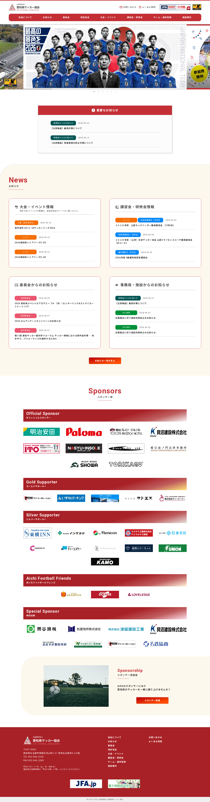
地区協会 (85, 17)
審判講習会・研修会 (127, 252)
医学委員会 (26, 330)
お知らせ (47, 17)
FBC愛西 (126, 313)
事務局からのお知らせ (63, 123)
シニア (26, 237)
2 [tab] (98, 91)
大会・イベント (108, 17)
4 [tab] (107, 91)
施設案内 (186, 17)
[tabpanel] (105, 56)
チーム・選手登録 (163, 17)
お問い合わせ (128, 7)
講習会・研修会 (135, 17)
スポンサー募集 (152, 700)
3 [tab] (102, 91)
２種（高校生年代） (26, 223)
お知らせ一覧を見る (105, 361)
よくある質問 (147, 7)
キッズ (126, 220)
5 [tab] (111, 91)
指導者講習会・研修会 (150, 220)
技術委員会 (26, 298)
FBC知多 (126, 327)
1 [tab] (94, 91)
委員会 (66, 17)
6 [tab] (115, 91)
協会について (25, 17)
